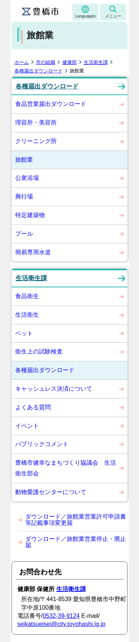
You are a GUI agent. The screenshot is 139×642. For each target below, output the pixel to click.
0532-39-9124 (61, 616)
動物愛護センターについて (50, 492)
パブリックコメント (42, 444)
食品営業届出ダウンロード (50, 104)
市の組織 (45, 62)
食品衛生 (27, 296)
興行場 (24, 196)
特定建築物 (30, 215)
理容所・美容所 (36, 122)
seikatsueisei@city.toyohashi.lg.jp (61, 624)
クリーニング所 (36, 141)
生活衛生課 (96, 62)
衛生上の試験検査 (39, 351)
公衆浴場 (27, 178)
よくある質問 (33, 407)
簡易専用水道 (33, 252)
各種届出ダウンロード (38, 71)
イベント (27, 426)
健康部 (69, 62)
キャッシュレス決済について (53, 388)
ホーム (21, 62)
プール (24, 233)
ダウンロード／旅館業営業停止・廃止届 (75, 542)
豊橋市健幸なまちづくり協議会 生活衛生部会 (65, 468)
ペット (24, 333)
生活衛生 (27, 315)
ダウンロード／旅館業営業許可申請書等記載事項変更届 (75, 519)
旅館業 (24, 160)
